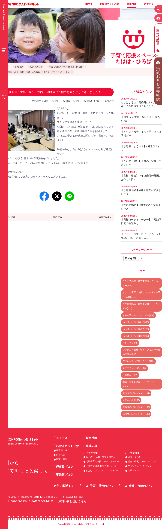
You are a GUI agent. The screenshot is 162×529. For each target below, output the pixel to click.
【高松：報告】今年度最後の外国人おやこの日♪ (141, 176)
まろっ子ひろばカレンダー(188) (138, 315)
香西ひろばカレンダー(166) (136, 407)
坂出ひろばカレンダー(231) (136, 393)
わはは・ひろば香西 (104, 101)
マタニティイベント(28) (134, 368)
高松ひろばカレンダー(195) (136, 414)
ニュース (61, 438)
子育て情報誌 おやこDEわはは (101, 466)
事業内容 (131, 4)
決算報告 (60, 454)
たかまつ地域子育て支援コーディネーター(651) (141, 306)
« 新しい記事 (8, 217)
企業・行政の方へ (140, 485)
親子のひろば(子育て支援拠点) (101, 457)
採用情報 (91, 438)
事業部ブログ (64, 474)
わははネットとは (109, 4)
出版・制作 (133, 470)
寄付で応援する (64, 485)
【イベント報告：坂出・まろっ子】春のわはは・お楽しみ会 (141, 234)
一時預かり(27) (130, 375)
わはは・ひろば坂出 (62, 101)
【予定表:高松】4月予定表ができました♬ (141, 190)
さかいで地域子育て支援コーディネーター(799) (141, 283)
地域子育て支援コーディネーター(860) (139, 384)
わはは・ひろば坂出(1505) (136, 322)
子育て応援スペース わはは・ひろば (65, 67)
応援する (148, 4)
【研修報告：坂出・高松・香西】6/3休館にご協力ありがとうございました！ (37, 72)
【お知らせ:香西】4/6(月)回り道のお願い (140, 117)
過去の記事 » (105, 217)
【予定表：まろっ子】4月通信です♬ (140, 146)
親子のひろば (36, 67)
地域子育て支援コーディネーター (102, 461)
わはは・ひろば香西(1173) (136, 329)
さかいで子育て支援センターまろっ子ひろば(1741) (141, 294)
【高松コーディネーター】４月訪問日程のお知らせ (141, 220)
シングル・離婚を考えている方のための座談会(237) (141, 352)
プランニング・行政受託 (140, 466)
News (88, 3)
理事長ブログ (64, 466)
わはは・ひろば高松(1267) (136, 336)
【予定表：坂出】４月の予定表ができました (141, 161)
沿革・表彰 (61, 459)
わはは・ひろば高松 (83, 101)
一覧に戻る (56, 217)
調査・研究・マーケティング (142, 461)
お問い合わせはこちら (72, 501)
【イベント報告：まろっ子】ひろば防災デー (141, 132)
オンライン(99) (130, 343)
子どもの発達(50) (131, 400)
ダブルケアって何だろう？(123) (138, 361)
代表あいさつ (62, 450)
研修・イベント (135, 457)
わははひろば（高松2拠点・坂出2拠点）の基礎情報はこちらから (141, 102)
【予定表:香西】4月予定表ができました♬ (141, 205)
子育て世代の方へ (101, 485)
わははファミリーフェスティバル (102, 470)
